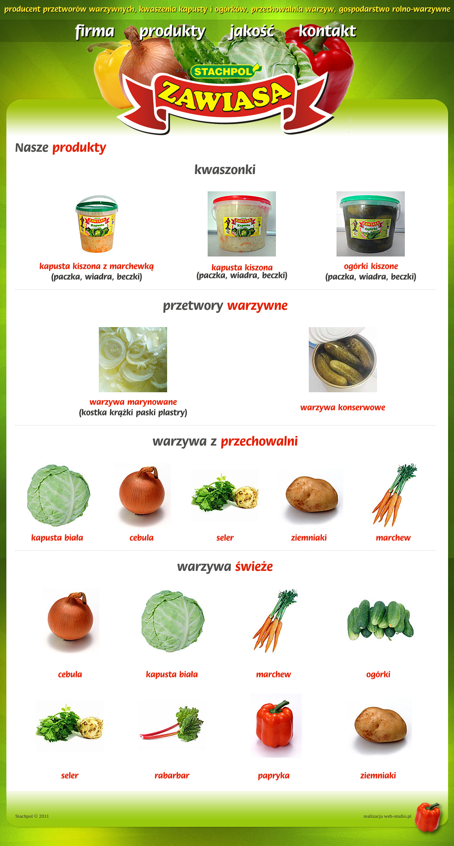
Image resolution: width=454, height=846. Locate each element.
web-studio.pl (397, 816)
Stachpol (24, 816)
